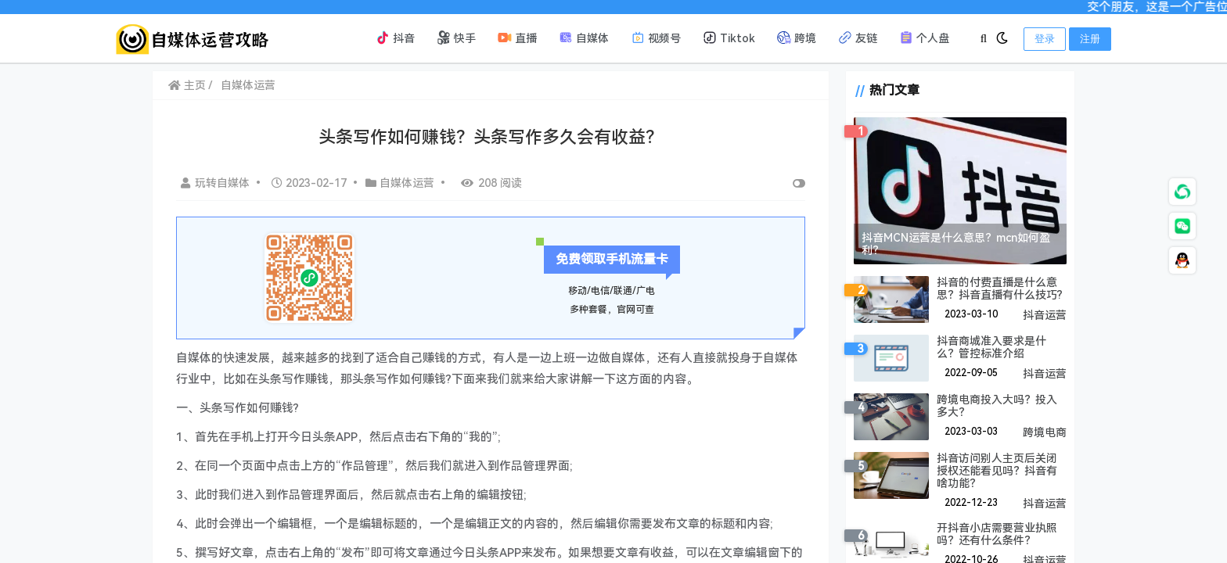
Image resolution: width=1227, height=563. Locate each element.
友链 (857, 37)
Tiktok (729, 37)
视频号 (656, 37)
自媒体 (584, 37)
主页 (187, 85)
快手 (456, 37)
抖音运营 (1045, 315)
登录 (1044, 39)
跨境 (796, 37)
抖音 (395, 37)
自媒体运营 (248, 85)
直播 (517, 37)
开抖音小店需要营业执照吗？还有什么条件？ (990, 534)
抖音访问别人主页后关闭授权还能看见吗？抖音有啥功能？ (996, 470)
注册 (1090, 39)
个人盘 (924, 37)
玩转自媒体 (217, 183)
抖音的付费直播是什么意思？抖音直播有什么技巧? (993, 288)
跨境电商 (1045, 432)
